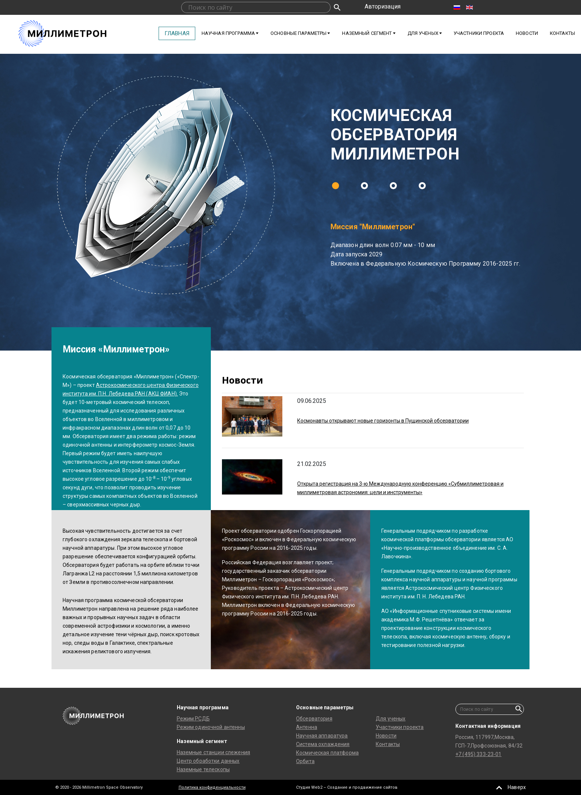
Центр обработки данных (208, 761)
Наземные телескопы (203, 769)
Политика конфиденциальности (212, 787)
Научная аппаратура (322, 736)
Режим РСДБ (193, 719)
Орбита (305, 761)
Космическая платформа (327, 753)
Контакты (562, 33)
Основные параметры (298, 33)
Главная (177, 33)
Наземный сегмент (367, 33)
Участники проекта (479, 33)
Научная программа (228, 33)
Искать (337, 7)
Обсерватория (314, 719)
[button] (335, 185)
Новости (527, 33)
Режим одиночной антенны (211, 727)
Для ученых (390, 719)
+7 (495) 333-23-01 (478, 754)
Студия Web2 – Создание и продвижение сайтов (347, 787)
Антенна (306, 727)
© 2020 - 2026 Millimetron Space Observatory (99, 787)
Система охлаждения (323, 744)
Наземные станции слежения (213, 752)
